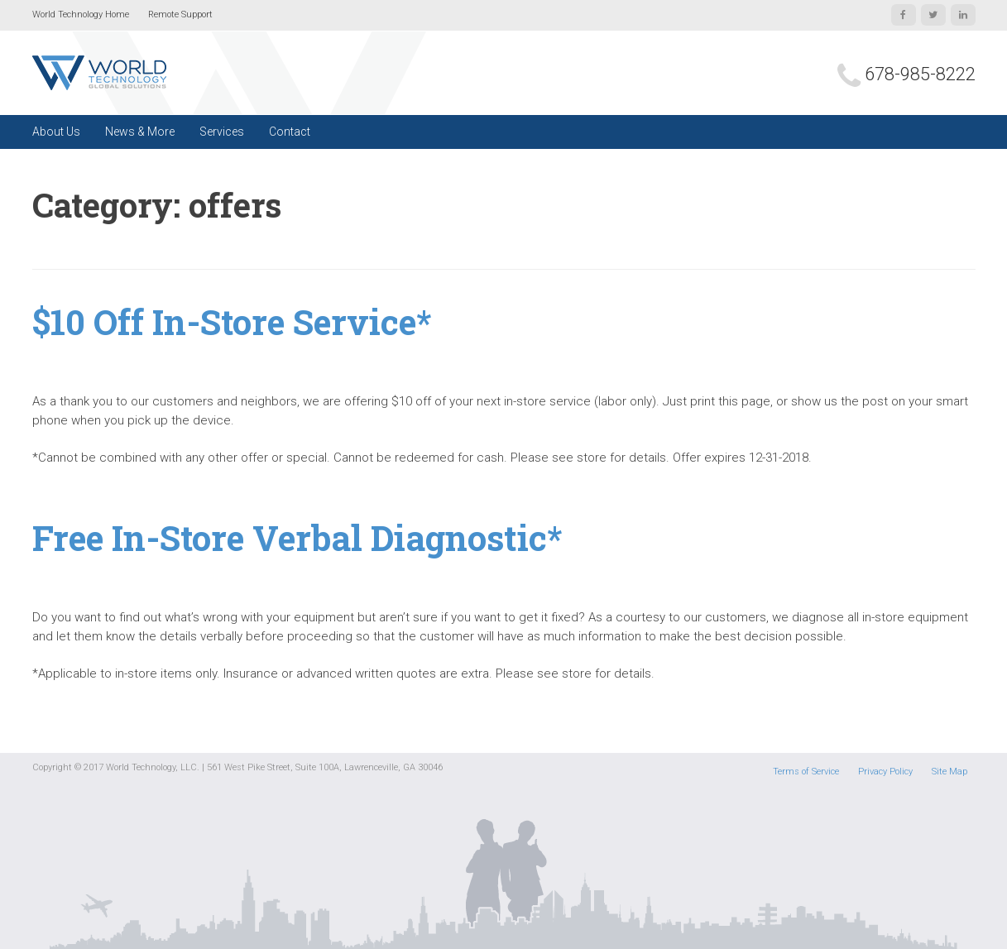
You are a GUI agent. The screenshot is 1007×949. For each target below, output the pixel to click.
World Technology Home (80, 14)
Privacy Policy (885, 771)
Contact (289, 131)
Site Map (949, 771)
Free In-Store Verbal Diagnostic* (297, 537)
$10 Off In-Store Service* (232, 321)
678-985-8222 (920, 74)
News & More (140, 131)
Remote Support (180, 14)
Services (221, 131)
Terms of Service (806, 771)
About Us (56, 131)
